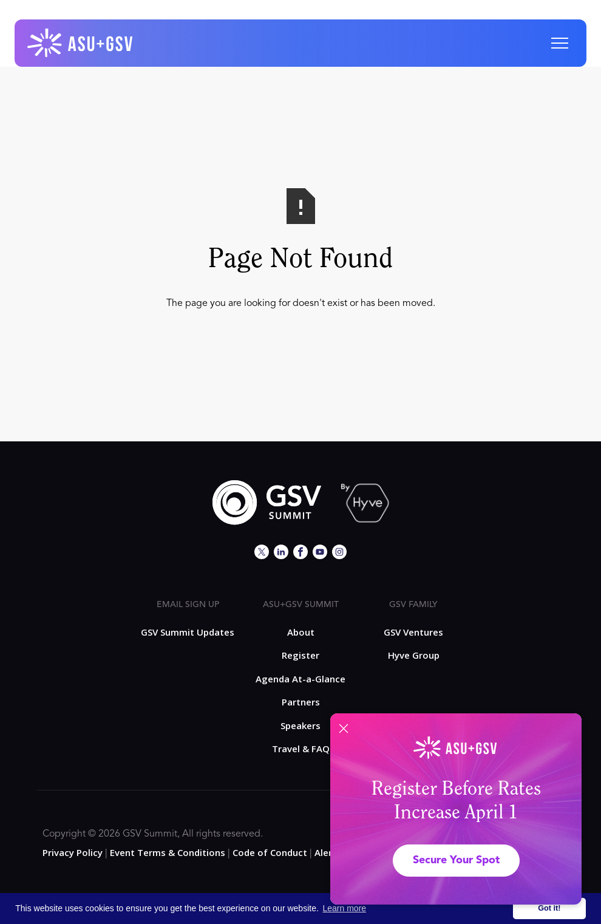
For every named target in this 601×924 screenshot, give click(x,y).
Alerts (327, 852)
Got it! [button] (549, 908)
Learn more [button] (345, 908)
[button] (559, 43)
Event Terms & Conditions (167, 852)
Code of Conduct (270, 852)
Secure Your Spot (456, 860)
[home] (81, 43)
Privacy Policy (72, 852)
